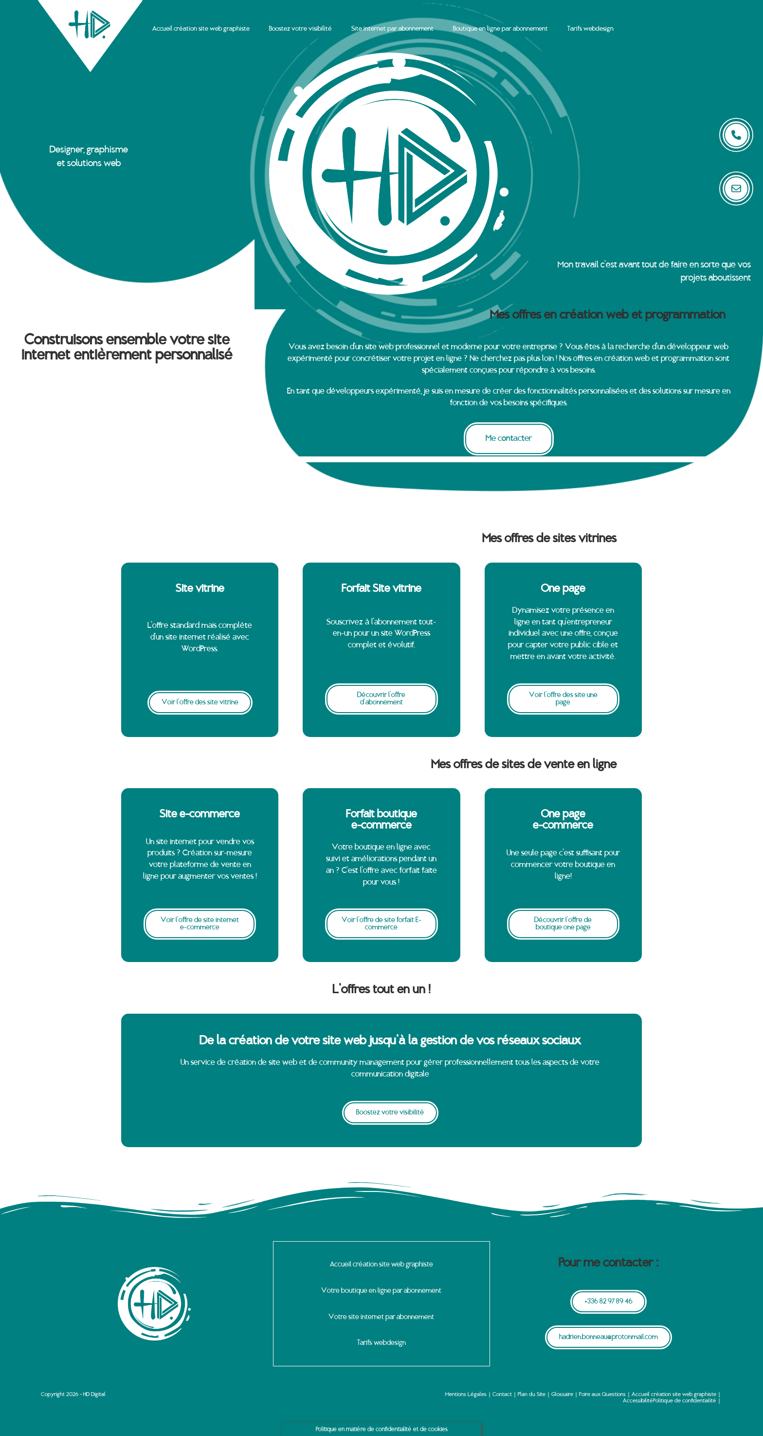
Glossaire (562, 1395)
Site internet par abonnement (392, 29)
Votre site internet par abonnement (381, 1317)
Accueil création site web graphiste (201, 29)
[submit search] (736, 135)
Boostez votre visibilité (300, 29)
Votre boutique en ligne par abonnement (381, 1290)
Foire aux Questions (602, 1395)
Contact (502, 1395)
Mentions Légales (466, 1395)
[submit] (736, 188)
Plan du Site (531, 1395)
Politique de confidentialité (684, 1400)
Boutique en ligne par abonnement (500, 29)
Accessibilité (638, 1400)
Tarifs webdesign (590, 29)
